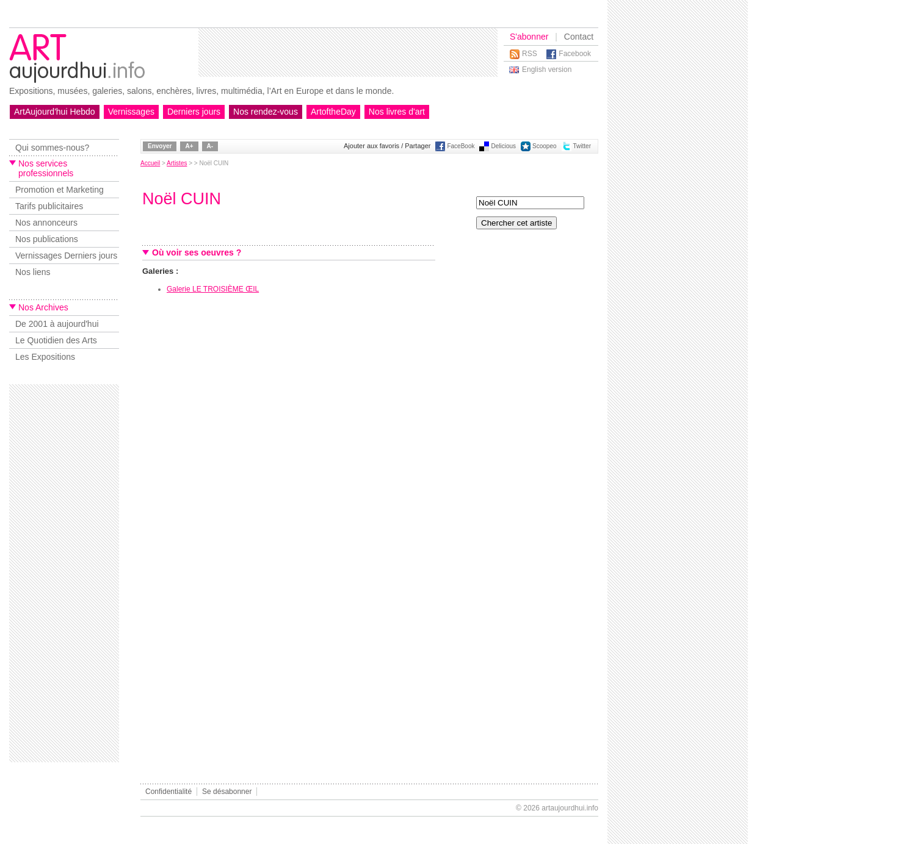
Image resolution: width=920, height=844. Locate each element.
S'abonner (529, 36)
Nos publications (46, 239)
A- (210, 146)
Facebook (575, 53)
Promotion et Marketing (59, 190)
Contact (578, 36)
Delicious (503, 146)
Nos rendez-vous (265, 111)
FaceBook (460, 146)
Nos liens (33, 272)
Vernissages (131, 111)
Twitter (582, 146)
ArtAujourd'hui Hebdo (54, 111)
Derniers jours (193, 111)
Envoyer (160, 146)
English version (546, 69)
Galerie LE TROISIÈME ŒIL (213, 289)
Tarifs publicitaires (49, 206)
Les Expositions (45, 357)
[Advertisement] (348, 52)
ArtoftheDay (333, 111)
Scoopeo (544, 146)
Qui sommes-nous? (52, 147)
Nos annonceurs (46, 222)
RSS (529, 53)
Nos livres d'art (397, 111)
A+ (189, 146)
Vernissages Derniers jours (66, 255)
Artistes (177, 163)
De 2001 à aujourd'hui (57, 324)
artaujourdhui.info (569, 808)
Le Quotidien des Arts (56, 340)
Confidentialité (168, 791)
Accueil (150, 163)
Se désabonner (227, 791)
